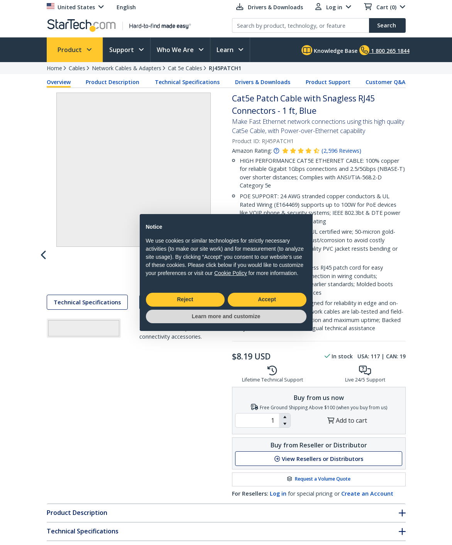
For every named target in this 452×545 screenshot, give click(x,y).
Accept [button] (267, 299)
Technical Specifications (187, 82)
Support (122, 50)
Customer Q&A (385, 82)
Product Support (328, 82)
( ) (341, 150)
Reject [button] (185, 299)
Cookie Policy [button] (230, 273)
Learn (226, 50)
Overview (59, 82)
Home (54, 68)
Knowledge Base (329, 50)
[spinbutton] (257, 420)
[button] (284, 416)
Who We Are (176, 50)
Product (70, 50)
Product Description (112, 82)
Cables (77, 68)
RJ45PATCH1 (225, 68)
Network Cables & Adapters (126, 68)
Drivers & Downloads (262, 82)
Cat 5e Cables (185, 68)
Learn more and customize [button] (226, 316)
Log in (278, 493)
